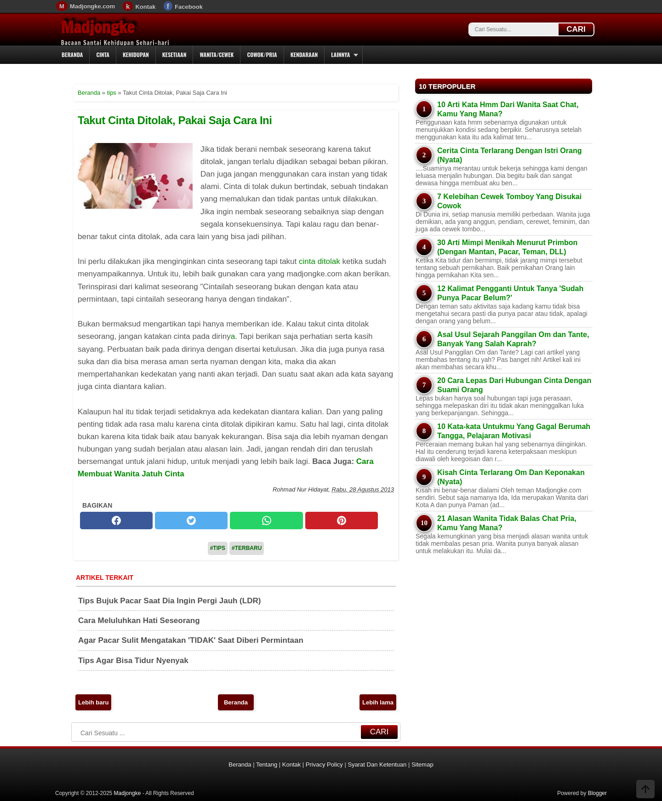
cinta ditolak (319, 261)
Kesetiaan (174, 54)
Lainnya (340, 54)
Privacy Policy (324, 764)
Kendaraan (304, 54)
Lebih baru (93, 702)
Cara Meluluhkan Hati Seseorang (139, 620)
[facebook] (116, 520)
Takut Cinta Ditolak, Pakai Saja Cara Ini (175, 120)
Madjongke (98, 27)
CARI (576, 29)
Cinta (102, 54)
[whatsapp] (266, 520)
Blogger (597, 793)
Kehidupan (136, 54)
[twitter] (191, 520)
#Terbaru (247, 548)
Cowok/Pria (262, 54)
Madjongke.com (92, 6)
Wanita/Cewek (217, 54)
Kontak (145, 6)
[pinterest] (341, 520)
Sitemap (422, 764)
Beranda (72, 54)
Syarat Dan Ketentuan (377, 764)
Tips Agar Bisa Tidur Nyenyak (133, 660)
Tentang (266, 764)
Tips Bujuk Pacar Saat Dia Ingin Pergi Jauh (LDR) (169, 600)
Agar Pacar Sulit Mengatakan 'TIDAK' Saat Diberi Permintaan (190, 640)
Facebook (189, 6)
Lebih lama (378, 702)
